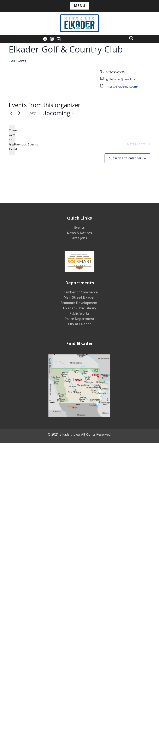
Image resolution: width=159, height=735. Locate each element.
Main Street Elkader (79, 297)
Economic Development (79, 303)
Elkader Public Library (79, 308)
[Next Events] (19, 113)
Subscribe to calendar (125, 158)
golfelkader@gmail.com (121, 79)
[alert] (12, 140)
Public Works (79, 313)
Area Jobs (79, 238)
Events (79, 227)
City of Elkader (79, 324)
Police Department (79, 319)
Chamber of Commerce (79, 292)
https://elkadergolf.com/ (122, 86)
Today (32, 113)
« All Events (17, 61)
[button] (131, 38)
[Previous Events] (11, 113)
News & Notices (79, 233)
